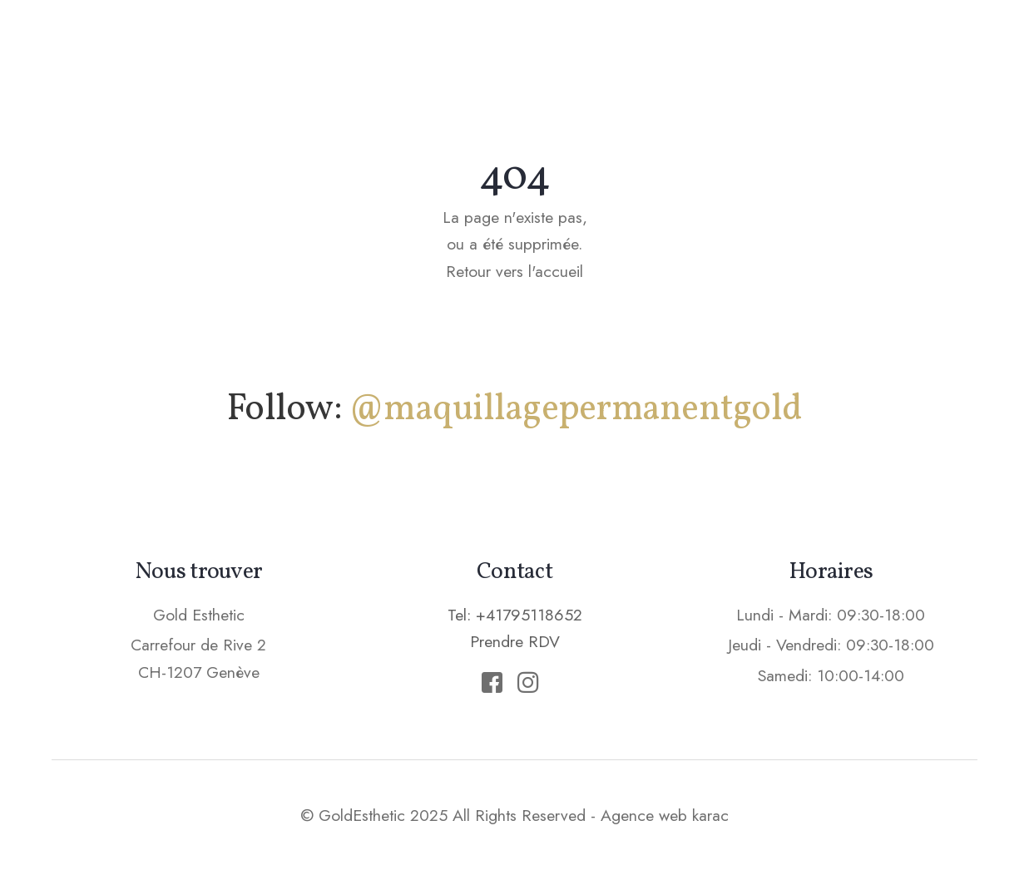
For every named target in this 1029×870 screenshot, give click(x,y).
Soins (589, 46)
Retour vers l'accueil (514, 271)
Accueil (368, 46)
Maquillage (483, 46)
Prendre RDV (904, 45)
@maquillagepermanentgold (575, 409)
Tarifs (784, 46)
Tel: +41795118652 (515, 614)
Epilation (686, 46)
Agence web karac (665, 815)
